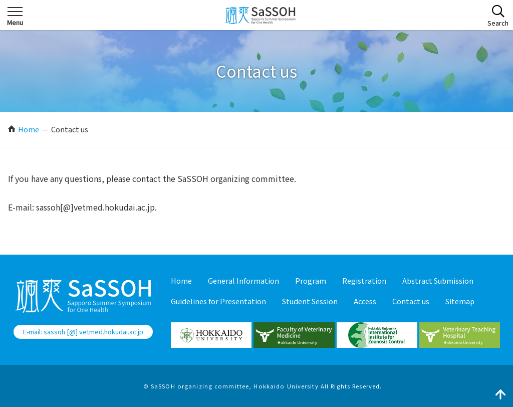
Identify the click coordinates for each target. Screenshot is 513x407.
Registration (364, 280)
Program (310, 280)
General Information (243, 280)
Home (28, 129)
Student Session (310, 301)
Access (365, 301)
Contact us (410, 301)
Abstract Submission (437, 280)
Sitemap (459, 301)
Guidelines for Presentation (218, 301)
